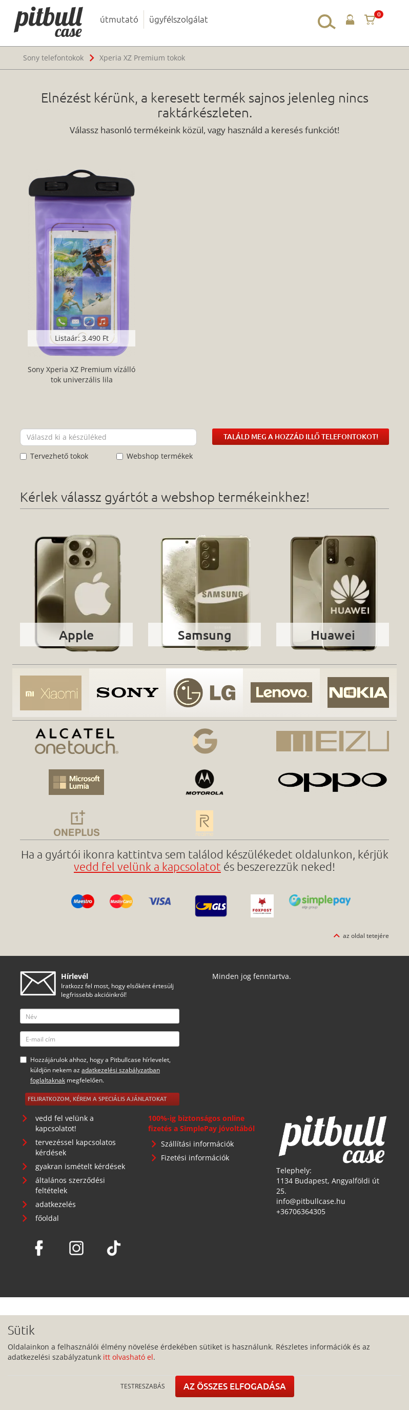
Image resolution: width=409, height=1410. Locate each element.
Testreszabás (142, 1386)
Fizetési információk (195, 1157)
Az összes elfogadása (234, 1386)
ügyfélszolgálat (178, 19)
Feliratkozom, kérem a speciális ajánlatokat (97, 1098)
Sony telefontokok (53, 58)
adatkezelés (55, 1204)
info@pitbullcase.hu (310, 1201)
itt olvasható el (128, 1357)
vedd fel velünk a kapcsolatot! (64, 1123)
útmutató (119, 19)
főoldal (47, 1218)
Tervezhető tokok (54, 456)
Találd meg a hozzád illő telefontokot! (300, 436)
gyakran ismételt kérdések (80, 1166)
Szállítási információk (197, 1144)
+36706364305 (300, 1211)
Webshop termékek (154, 456)
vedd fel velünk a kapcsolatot (147, 866)
